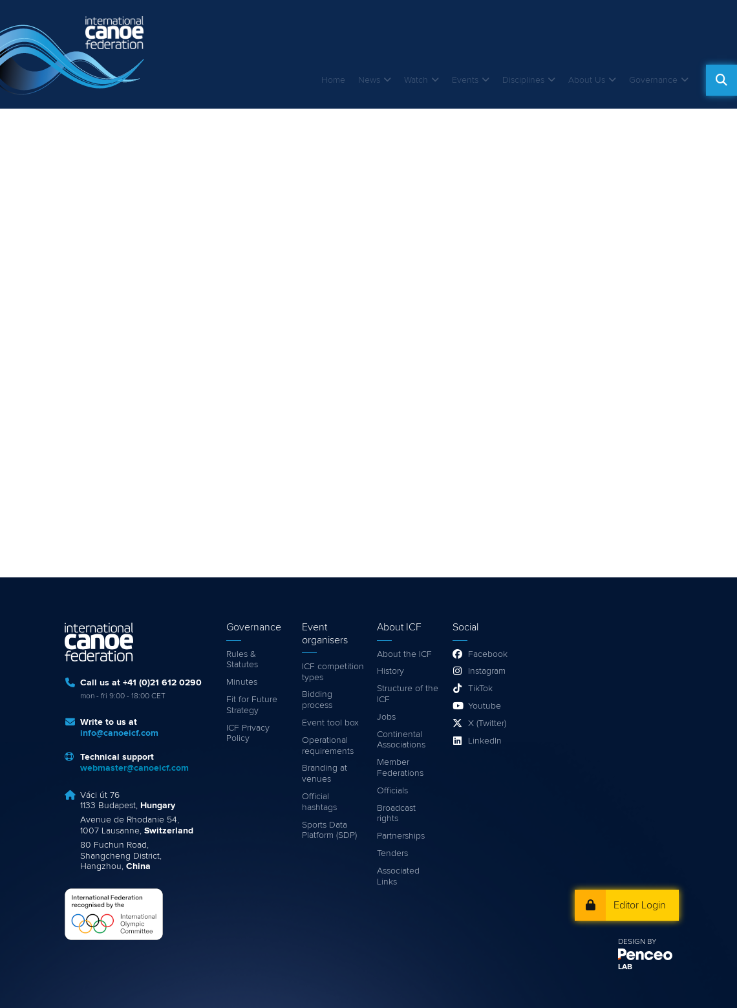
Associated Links (398, 876)
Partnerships (401, 836)
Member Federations (400, 768)
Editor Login (640, 905)
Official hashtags (319, 802)
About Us (586, 80)
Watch (416, 80)
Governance (653, 80)
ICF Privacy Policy (248, 734)
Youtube (484, 706)
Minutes (241, 682)
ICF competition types (333, 672)
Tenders (392, 853)
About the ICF (404, 654)
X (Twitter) (487, 723)
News (369, 80)
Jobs (386, 717)
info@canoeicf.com (119, 733)
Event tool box (330, 722)
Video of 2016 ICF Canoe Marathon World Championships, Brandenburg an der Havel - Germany (368, 328)
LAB (625, 967)
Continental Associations (401, 740)
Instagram (487, 671)
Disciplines (523, 80)
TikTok (480, 688)
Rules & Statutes (242, 660)
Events (465, 80)
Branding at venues (324, 774)
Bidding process (317, 700)
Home (333, 80)
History (390, 671)
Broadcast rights (396, 814)
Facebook (487, 654)
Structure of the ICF (407, 694)
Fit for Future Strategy (251, 705)
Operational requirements (328, 746)
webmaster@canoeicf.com (134, 768)
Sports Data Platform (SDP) (329, 830)
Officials (392, 790)
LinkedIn (485, 740)
